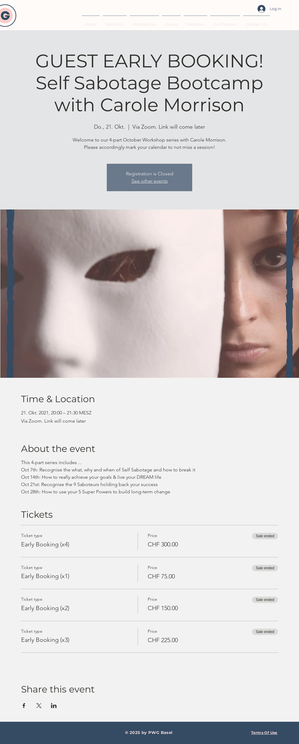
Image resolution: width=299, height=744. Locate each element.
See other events (149, 181)
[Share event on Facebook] (24, 705)
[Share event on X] (39, 705)
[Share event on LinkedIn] (54, 705)
